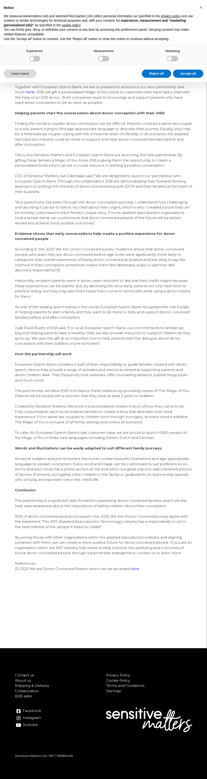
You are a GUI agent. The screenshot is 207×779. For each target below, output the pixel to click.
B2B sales (23, 696)
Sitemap (113, 691)
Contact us (24, 675)
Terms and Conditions (125, 685)
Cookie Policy (118, 680)
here (30, 92)
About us (23, 680)
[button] (201, 7)
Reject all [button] (156, 73)
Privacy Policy (118, 675)
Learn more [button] (20, 73)
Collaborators (27, 691)
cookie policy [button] (71, 25)
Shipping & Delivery (32, 685)
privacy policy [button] (170, 16)
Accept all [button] (188, 73)
